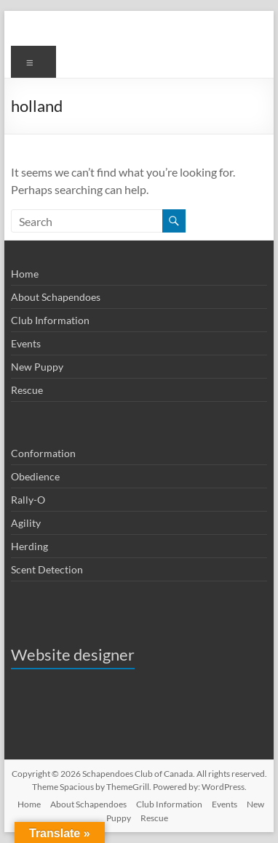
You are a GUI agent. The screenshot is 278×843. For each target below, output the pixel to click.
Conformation (43, 453)
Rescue (27, 390)
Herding (29, 546)
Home (25, 273)
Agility (26, 523)
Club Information (50, 320)
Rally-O (28, 499)
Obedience (35, 476)
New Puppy (37, 366)
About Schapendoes (55, 297)
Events (26, 343)
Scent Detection (47, 569)
